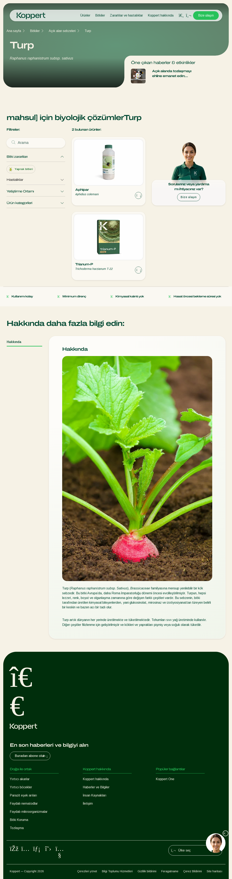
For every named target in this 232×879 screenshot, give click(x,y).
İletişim (88, 803)
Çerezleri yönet (87, 871)
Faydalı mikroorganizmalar (29, 811)
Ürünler (85, 15)
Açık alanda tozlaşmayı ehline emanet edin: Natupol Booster (171, 73)
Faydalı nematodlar (24, 803)
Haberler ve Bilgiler (96, 787)
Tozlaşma (17, 828)
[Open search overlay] (181, 15)
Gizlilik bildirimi (147, 871)
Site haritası (214, 871)
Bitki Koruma (19, 820)
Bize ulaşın (206, 15)
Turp (88, 31)
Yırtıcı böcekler (21, 787)
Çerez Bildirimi (192, 871)
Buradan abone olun (32, 756)
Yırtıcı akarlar (20, 779)
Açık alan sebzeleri (62, 31)
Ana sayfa (14, 31)
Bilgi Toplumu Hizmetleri (117, 871)
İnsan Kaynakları (94, 795)
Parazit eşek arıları (23, 795)
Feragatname (169, 871)
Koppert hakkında (160, 15)
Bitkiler (100, 15)
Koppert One (165, 779)
